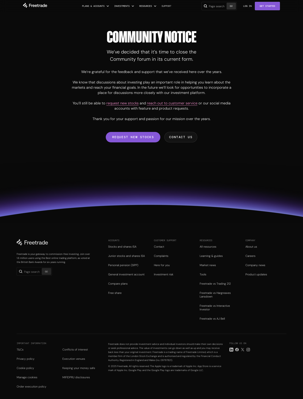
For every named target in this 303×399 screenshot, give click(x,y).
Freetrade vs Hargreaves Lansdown (215, 299)
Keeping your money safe (78, 374)
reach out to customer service (172, 103)
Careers (250, 260)
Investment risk (163, 279)
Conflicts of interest (75, 355)
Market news (208, 270)
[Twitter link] (243, 356)
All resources (208, 251)
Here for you (162, 270)
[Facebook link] (237, 356)
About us (251, 251)
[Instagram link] (248, 356)
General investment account (126, 279)
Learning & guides (211, 260)
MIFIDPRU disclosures (76, 383)
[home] (35, 6)
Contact (159, 251)
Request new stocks (133, 137)
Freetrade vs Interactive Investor (215, 312)
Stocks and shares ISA (122, 251)
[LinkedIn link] (231, 356)
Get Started (267, 6)
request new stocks (122, 103)
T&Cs (20, 355)
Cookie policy (25, 374)
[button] (95, 6)
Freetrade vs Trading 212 (215, 288)
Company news (255, 270)
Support (166, 6)
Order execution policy (31, 392)
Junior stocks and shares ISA (126, 260)
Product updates (256, 279)
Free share (115, 297)
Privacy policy (26, 364)
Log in (247, 6)
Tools (203, 279)
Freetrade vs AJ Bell (212, 323)
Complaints (161, 260)
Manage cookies (27, 383)
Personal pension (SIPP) (123, 270)
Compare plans (118, 288)
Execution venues (73, 364)
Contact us (180, 137)
